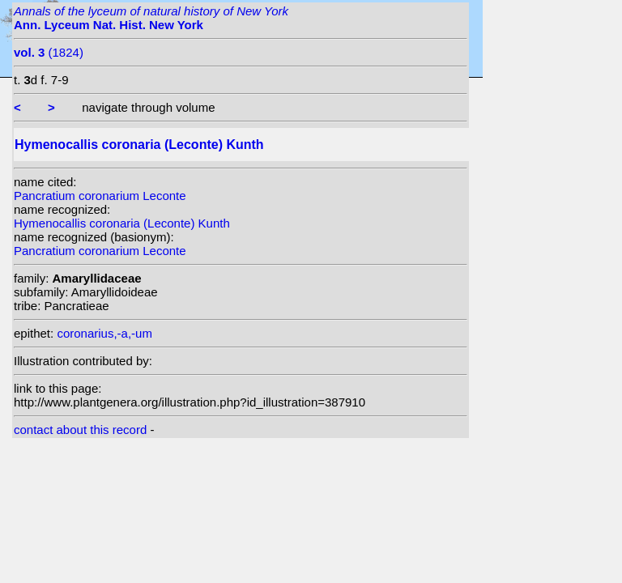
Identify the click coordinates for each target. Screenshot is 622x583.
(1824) (48, 52)
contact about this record (80, 429)
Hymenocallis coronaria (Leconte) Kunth (122, 223)
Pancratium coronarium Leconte (100, 195)
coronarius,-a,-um (104, 333)
